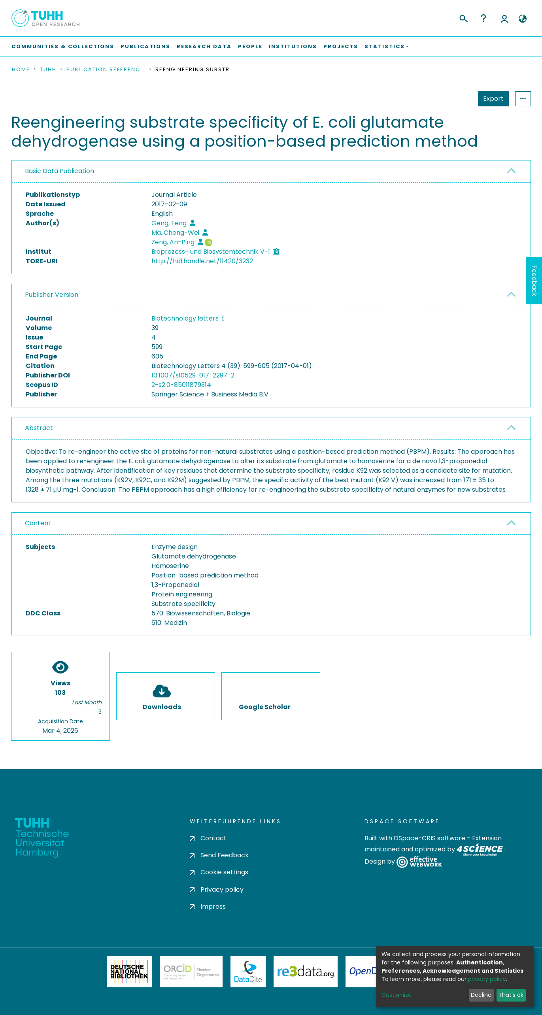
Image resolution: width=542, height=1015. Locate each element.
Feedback (534, 280)
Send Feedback (219, 855)
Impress (208, 906)
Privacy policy (217, 889)
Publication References (105, 69)
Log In (504, 18)
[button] (523, 19)
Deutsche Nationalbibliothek (129, 971)
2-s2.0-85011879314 (181, 384)
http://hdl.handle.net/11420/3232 (202, 261)
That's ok (511, 995)
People (250, 46)
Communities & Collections (62, 46)
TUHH (48, 69)
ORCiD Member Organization (191, 971)
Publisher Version (51, 294)
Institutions (293, 46)
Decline (481, 995)
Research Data (204, 46)
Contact (208, 838)
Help (483, 18)
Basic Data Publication (59, 170)
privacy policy (487, 979)
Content (38, 523)
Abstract (39, 427)
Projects (340, 46)
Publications (145, 46)
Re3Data (306, 971)
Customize (396, 995)
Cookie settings (219, 872)
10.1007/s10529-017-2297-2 (192, 375)
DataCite (248, 971)
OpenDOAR (372, 971)
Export (493, 98)
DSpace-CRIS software (429, 838)
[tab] (271, 171)
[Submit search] (463, 17)
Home (21, 69)
